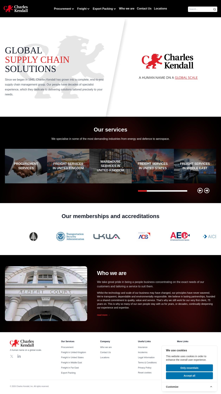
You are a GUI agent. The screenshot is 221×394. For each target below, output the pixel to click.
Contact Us (144, 8)
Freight (83, 9)
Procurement (64, 9)
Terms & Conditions (147, 362)
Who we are (126, 8)
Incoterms (143, 352)
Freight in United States (72, 357)
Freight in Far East (70, 367)
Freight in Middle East (71, 362)
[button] (200, 190)
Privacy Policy (144, 367)
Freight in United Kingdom (73, 352)
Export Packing (105, 9)
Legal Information (146, 357)
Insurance (143, 347)
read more (103, 315)
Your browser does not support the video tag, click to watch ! (168, 67)
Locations (160, 8)
